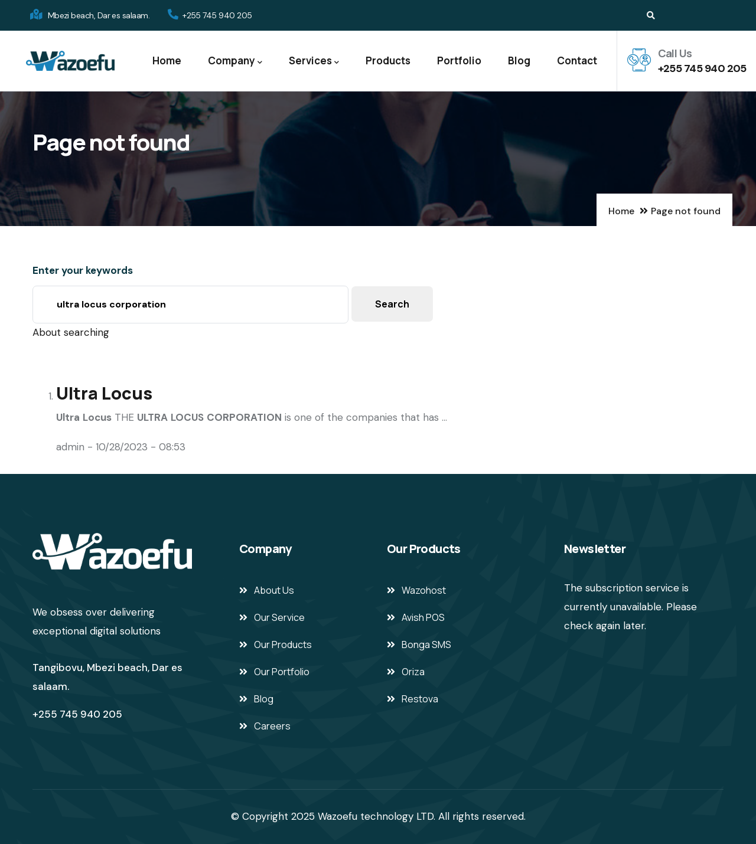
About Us (274, 590)
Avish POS (423, 617)
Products (388, 60)
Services (314, 61)
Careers (272, 725)
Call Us (675, 53)
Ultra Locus (104, 393)
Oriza (413, 671)
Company (235, 61)
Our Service (279, 617)
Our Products (283, 644)
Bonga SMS (426, 644)
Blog (519, 60)
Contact (577, 60)
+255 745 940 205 (702, 68)
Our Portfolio (281, 671)
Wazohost (424, 590)
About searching (70, 332)
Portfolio (459, 60)
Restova (420, 698)
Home (166, 60)
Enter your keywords (82, 270)
